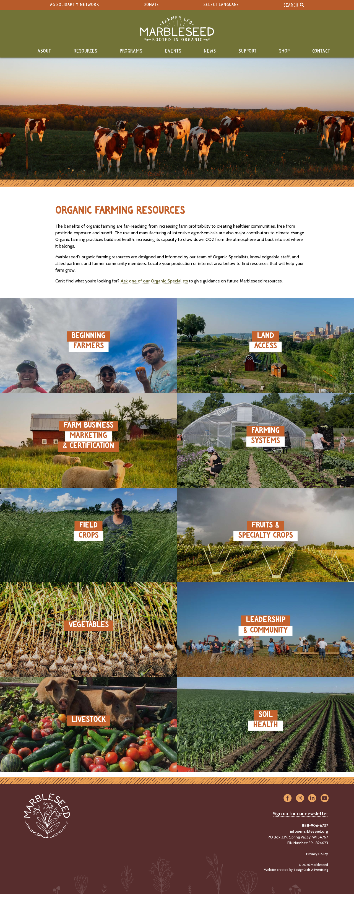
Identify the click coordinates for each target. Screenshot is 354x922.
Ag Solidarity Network (74, 5)
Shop (284, 51)
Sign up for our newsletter (300, 813)
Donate (151, 5)
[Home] (177, 28)
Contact (321, 51)
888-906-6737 (315, 825)
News (210, 51)
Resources (85, 51)
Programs (131, 51)
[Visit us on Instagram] (300, 798)
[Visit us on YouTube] (324, 798)
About (44, 51)
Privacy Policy (317, 854)
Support (248, 51)
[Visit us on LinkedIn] (312, 798)
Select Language (221, 5)
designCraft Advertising (310, 870)
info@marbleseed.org (309, 831)
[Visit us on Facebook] (287, 798)
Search (293, 5)
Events (173, 51)
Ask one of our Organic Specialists (154, 281)
